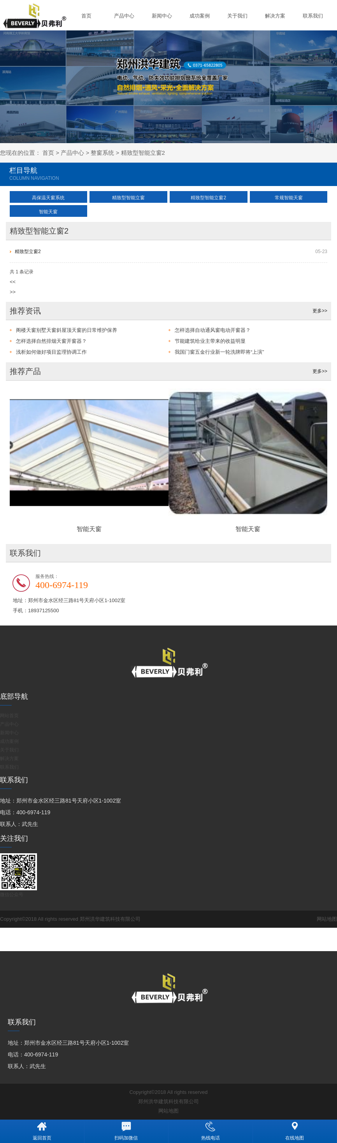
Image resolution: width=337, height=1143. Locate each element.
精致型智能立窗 (128, 197)
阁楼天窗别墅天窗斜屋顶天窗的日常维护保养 (66, 330)
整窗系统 (102, 152)
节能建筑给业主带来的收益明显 (210, 341)
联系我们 (313, 16)
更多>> (319, 311)
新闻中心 (162, 16)
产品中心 (124, 16)
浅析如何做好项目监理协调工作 (51, 352)
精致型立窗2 (28, 251)
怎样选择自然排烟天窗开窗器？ (51, 341)
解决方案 (275, 16)
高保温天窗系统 (48, 197)
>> (13, 292)
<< (13, 282)
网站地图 (327, 919)
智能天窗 (48, 211)
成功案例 (200, 16)
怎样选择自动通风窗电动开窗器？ (213, 330)
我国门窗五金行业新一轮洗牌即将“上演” (219, 352)
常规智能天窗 (289, 197)
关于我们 (237, 16)
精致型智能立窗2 (143, 152)
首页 (86, 16)
